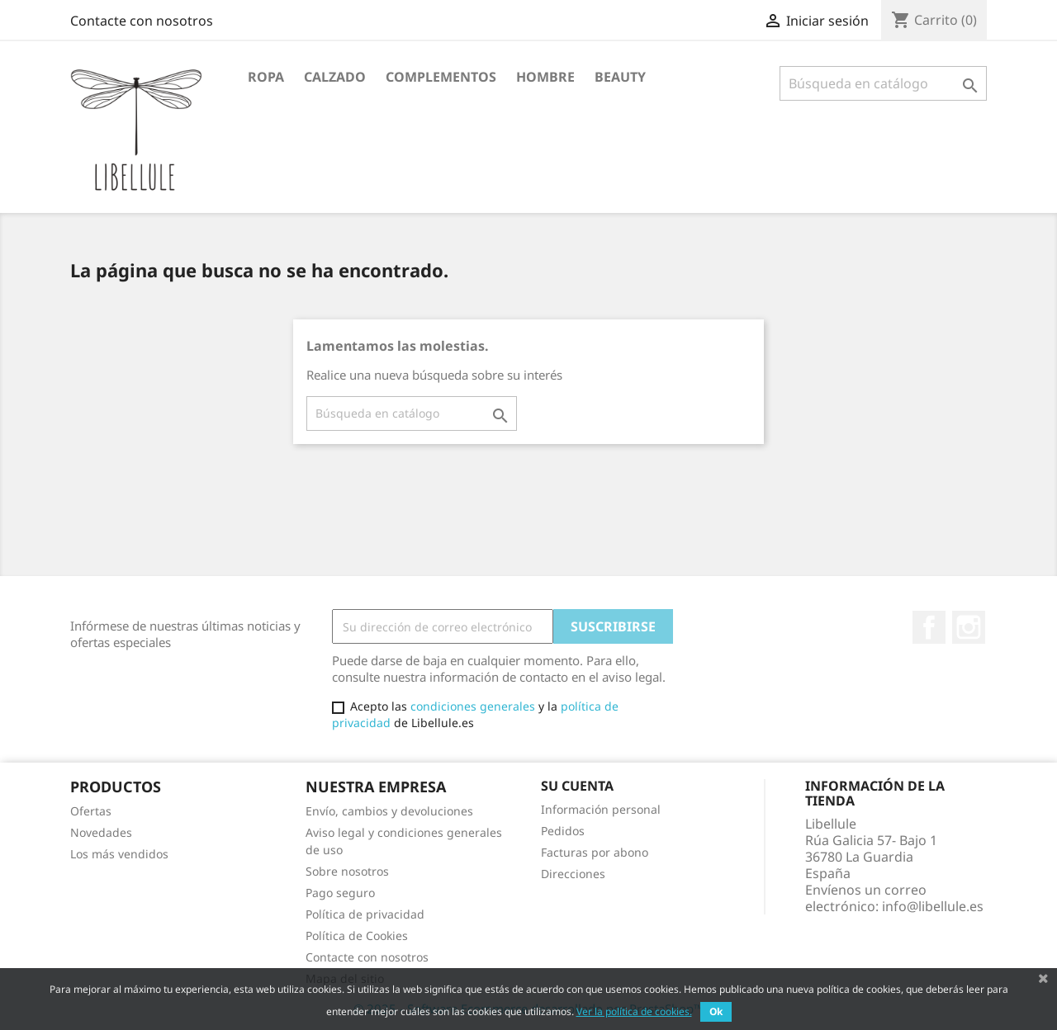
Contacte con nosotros (141, 21)
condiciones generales (472, 706)
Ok (716, 1011)
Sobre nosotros (347, 871)
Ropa (266, 77)
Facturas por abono (594, 852)
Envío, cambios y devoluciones (389, 811)
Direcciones (573, 873)
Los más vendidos (119, 854)
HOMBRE (545, 77)
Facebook (929, 627)
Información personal (601, 809)
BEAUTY (620, 77)
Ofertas (90, 811)
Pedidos (563, 831)
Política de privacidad (365, 914)
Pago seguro (340, 892)
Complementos (441, 77)
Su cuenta (577, 786)
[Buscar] (883, 83)
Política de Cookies (357, 935)
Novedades (101, 832)
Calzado (335, 77)
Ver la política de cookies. (634, 1011)
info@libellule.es (933, 906)
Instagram (968, 627)
